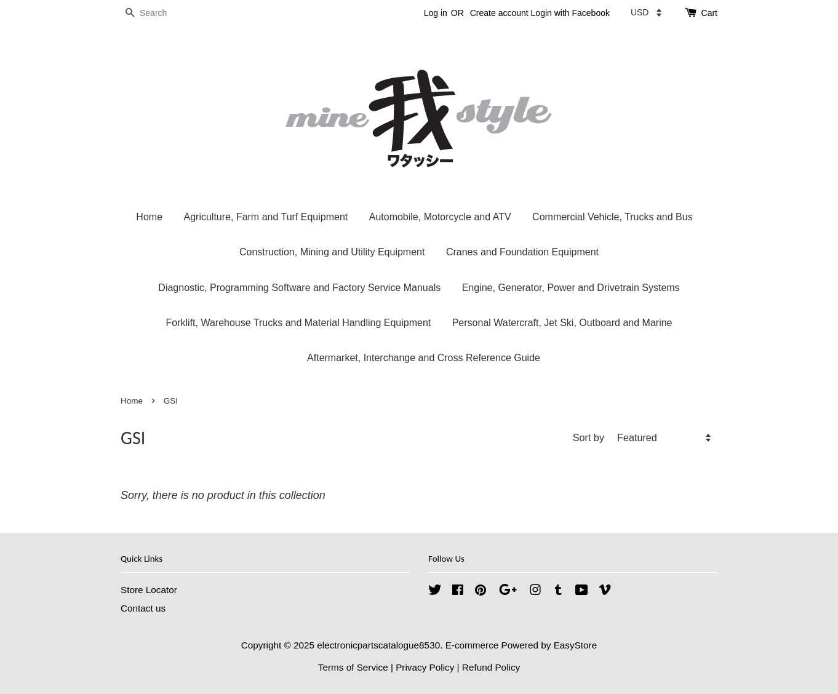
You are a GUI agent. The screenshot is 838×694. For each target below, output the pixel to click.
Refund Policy (491, 667)
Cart (709, 13)
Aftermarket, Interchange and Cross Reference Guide (423, 358)
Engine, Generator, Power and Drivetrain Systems (571, 287)
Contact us (143, 608)
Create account (499, 13)
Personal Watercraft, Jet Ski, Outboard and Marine (562, 322)
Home (149, 217)
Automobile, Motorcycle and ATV (440, 217)
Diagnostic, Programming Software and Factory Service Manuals (299, 287)
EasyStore (575, 645)
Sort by (588, 437)
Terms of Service (353, 667)
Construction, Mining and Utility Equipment (332, 252)
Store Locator (149, 589)
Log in (435, 13)
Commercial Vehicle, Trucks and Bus (612, 217)
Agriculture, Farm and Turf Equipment (265, 217)
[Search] (157, 13)
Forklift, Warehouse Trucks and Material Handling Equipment (298, 322)
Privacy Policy (425, 667)
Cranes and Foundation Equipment (522, 252)
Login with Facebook (570, 13)
